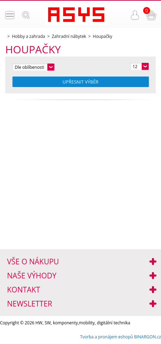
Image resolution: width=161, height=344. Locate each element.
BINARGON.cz (147, 337)
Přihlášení (135, 15)
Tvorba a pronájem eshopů (106, 337)
